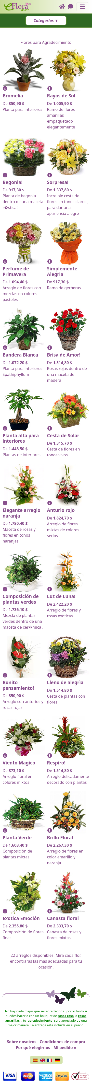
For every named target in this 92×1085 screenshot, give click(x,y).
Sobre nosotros (21, 1041)
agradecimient (39, 1020)
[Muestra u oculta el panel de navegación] (82, 6)
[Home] (63, 7)
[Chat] (72, 7)
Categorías (44, 20)
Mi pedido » (64, 1047)
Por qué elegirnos (33, 1047)
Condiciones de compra (62, 1041)
